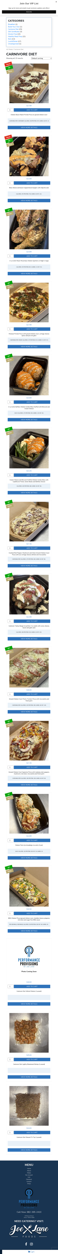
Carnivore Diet (13, 29)
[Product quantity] (10, 110)
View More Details (29, 127)
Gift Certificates (14, 32)
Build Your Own (14, 27)
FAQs (29, 1184)
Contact (29, 1181)
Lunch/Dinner (13, 41)
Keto (10, 39)
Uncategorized (13, 44)
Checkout (29, 1179)
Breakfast (11, 24)
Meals (29, 1173)
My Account (29, 1175)
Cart (31, 1252)
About (29, 1171)
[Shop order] (41, 58)
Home (29, 1169)
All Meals (9, 49)
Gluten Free (12, 34)
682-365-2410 (34, 1212)
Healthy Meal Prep (15, 36)
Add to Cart (32, 110)
